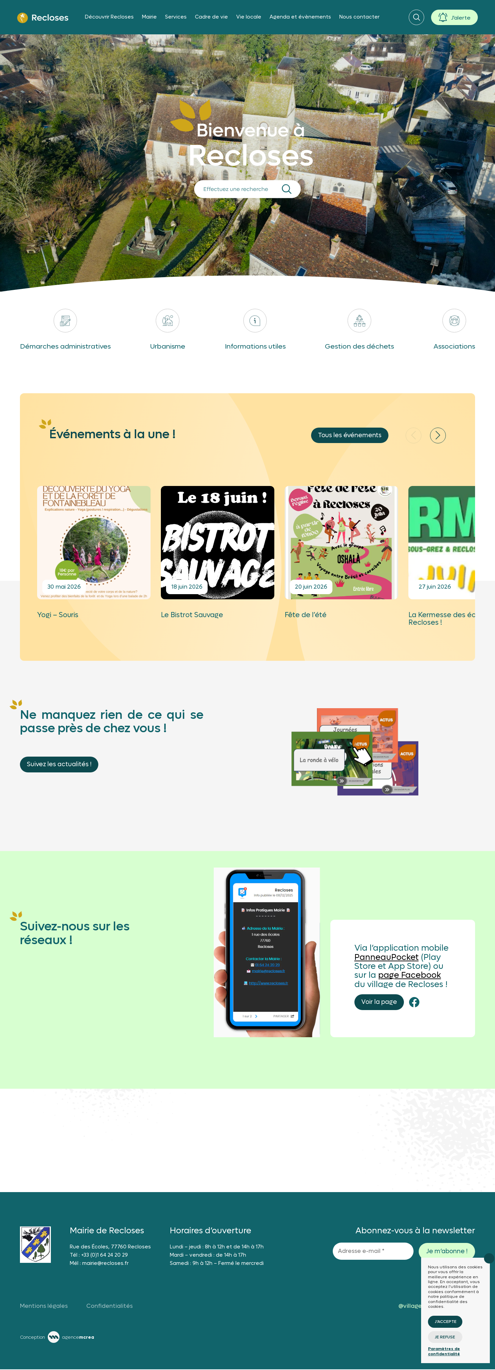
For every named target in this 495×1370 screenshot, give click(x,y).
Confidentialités (109, 1307)
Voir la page (379, 1003)
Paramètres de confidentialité (444, 1351)
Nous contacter (359, 16)
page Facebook (409, 976)
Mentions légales (44, 1307)
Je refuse (445, 1337)
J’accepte (445, 1321)
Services (176, 16)
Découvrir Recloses (109, 16)
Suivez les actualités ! (59, 765)
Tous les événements (350, 436)
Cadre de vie (211, 16)
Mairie (149, 16)
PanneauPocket (386, 958)
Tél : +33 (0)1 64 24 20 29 (99, 1255)
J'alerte (461, 17)
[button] (438, 436)
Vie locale (248, 16)
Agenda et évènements (300, 16)
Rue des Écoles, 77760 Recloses (110, 1247)
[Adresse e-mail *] (373, 1251)
